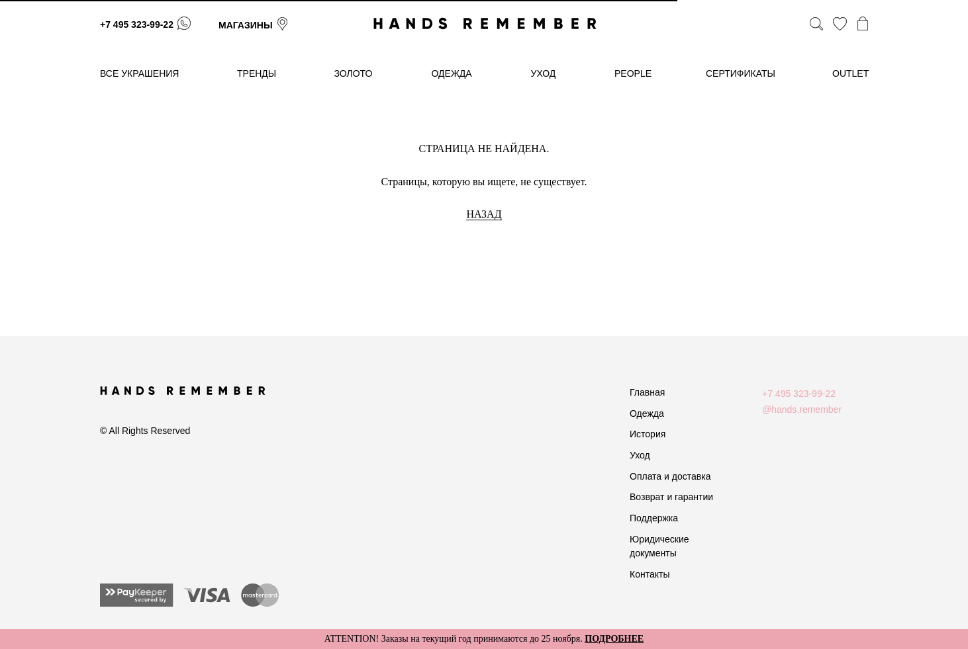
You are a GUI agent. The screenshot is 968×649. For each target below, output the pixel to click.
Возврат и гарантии (671, 497)
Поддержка (654, 518)
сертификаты (740, 73)
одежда (452, 73)
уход (543, 73)
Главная (647, 392)
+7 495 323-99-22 (136, 24)
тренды (256, 73)
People (633, 73)
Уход (640, 455)
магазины (245, 25)
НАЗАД (483, 214)
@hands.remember (802, 409)
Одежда (647, 413)
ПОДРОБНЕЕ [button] (614, 639)
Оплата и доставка (670, 476)
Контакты (649, 574)
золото (353, 73)
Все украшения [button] (139, 73)
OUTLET (850, 73)
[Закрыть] (947, 639)
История (647, 434)
